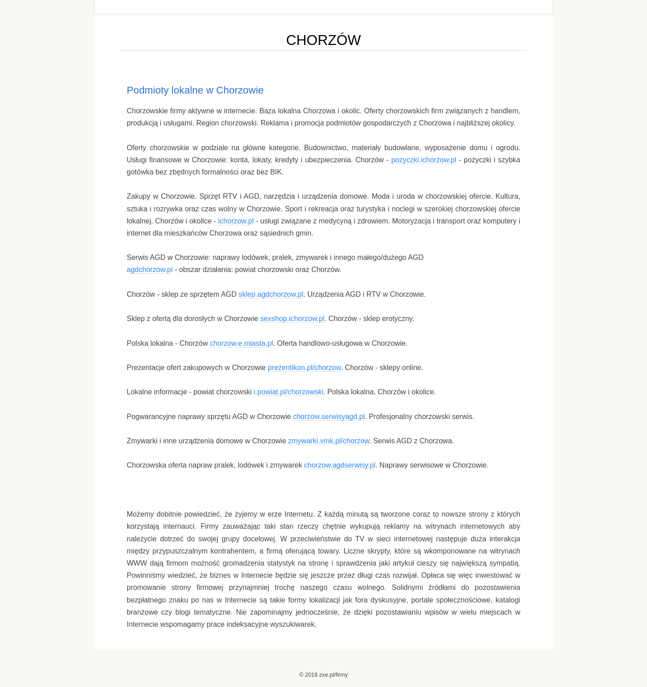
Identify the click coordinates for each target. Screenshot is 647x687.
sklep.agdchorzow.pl (271, 294)
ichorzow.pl (236, 221)
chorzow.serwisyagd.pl (329, 416)
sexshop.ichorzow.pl (292, 318)
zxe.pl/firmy (333, 675)
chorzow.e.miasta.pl (241, 343)
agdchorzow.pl (150, 269)
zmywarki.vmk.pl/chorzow (328, 441)
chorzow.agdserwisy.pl (340, 465)
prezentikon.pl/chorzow (304, 367)
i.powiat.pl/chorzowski (289, 392)
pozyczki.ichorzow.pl (423, 160)
